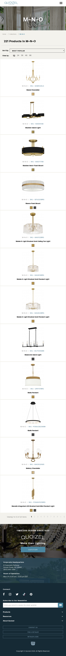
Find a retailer (33, 632)
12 (14, 55)
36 (22, 55)
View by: (5, 56)
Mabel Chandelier (33, 90)
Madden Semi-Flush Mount (33, 166)
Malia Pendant (33, 393)
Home (4, 34)
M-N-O (22, 34)
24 (18, 55)
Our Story (33, 550)
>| (64, 517)
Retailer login (33, 637)
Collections (12, 34)
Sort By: (5, 50)
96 (30, 55)
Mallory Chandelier (33, 468)
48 (26, 55)
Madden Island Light (33, 128)
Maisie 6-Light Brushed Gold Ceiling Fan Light (33, 241)
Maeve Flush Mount (33, 203)
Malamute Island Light (33, 355)
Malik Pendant (33, 430)
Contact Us (33, 627)
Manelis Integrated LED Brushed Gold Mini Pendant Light (33, 506)
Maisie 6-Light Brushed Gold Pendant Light (33, 279)
